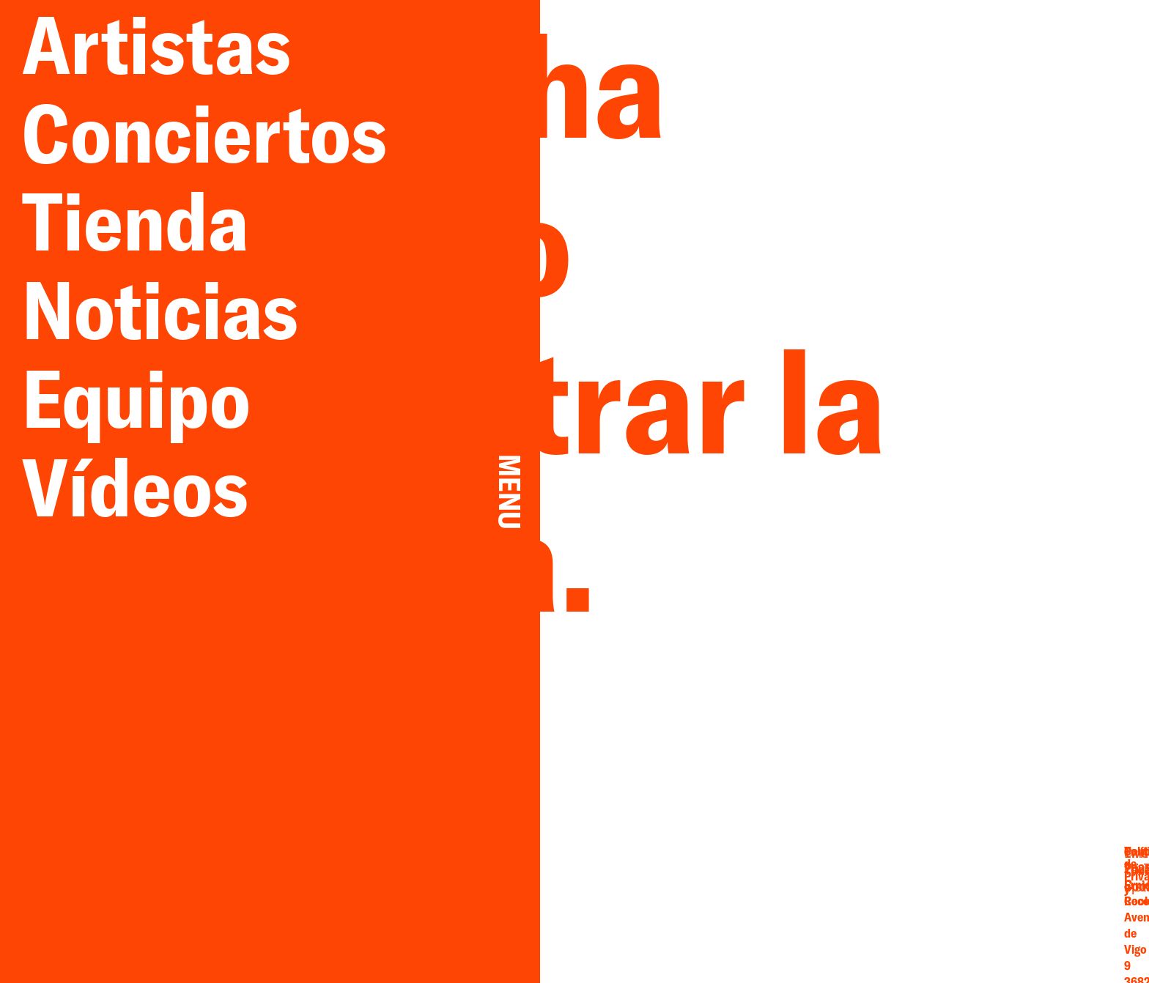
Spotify (911, 914)
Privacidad (1033, 897)
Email (839, 882)
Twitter (911, 882)
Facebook (839, 898)
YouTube (911, 898)
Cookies (1033, 913)
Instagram (839, 914)
